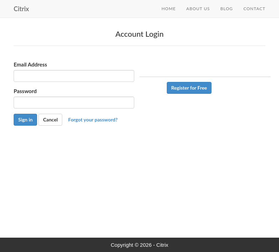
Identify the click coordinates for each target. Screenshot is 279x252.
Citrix (21, 9)
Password (25, 97)
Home (169, 8)
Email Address (30, 70)
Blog (226, 8)
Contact (254, 8)
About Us (198, 8)
